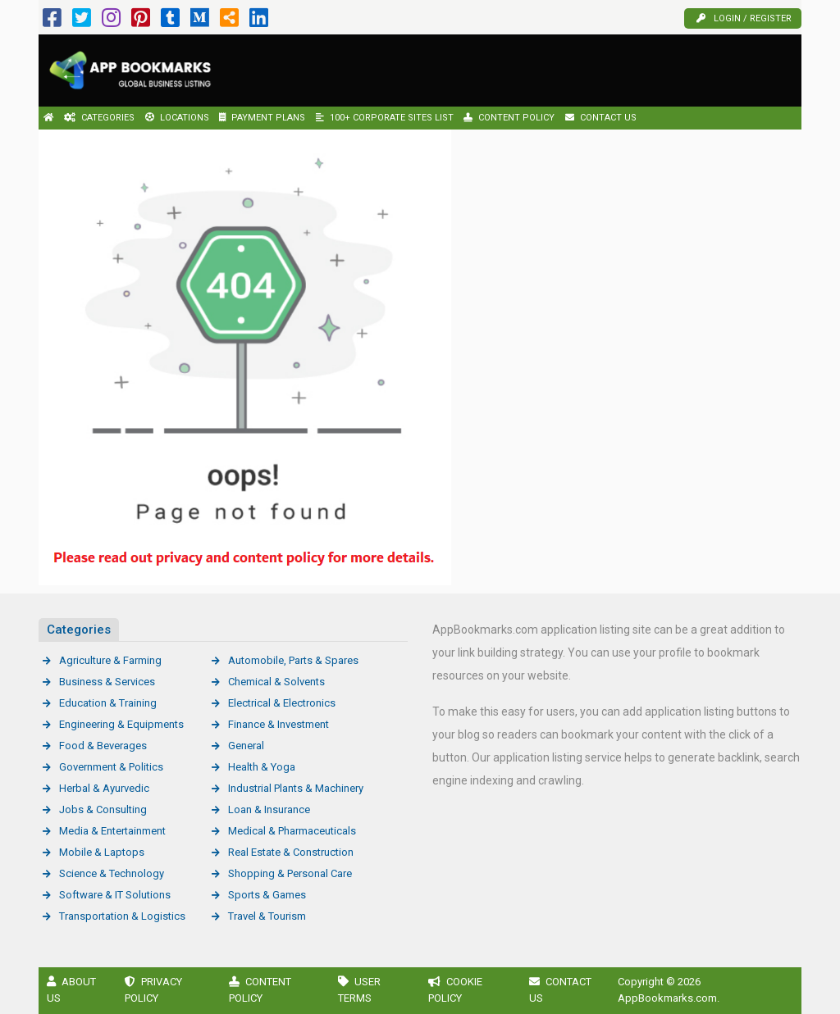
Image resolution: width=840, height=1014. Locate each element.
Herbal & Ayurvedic (104, 788)
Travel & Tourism (267, 916)
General (246, 745)
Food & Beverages (103, 745)
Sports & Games (267, 895)
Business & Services (107, 681)
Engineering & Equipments (121, 724)
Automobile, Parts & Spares (293, 660)
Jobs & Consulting (103, 809)
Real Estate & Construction (291, 852)
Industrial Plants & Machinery (295, 788)
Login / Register (744, 18)
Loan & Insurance (269, 809)
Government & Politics (111, 767)
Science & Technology (111, 873)
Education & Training (108, 703)
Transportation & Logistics (122, 916)
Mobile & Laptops (101, 852)
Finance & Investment (278, 724)
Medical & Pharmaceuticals (292, 831)
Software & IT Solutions (115, 895)
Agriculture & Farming (110, 660)
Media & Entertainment (112, 831)
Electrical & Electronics (282, 703)
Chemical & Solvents (276, 681)
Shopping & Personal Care (290, 873)
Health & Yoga (261, 767)
